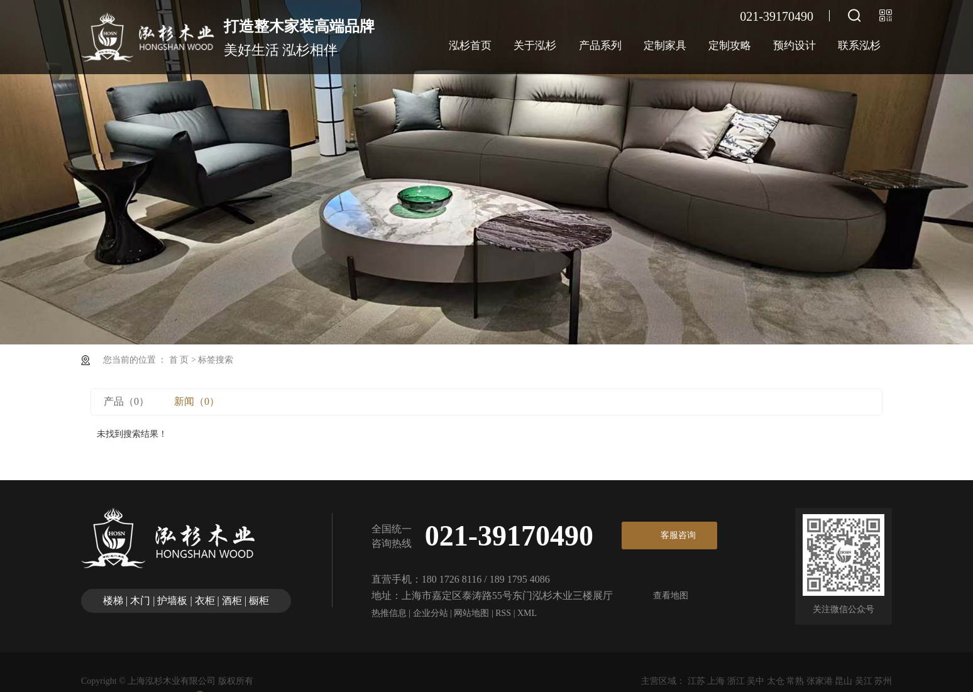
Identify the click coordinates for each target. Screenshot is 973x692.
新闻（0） (196, 401)
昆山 (843, 681)
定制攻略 (729, 46)
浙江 (736, 681)
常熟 (795, 681)
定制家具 (665, 46)
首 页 (179, 360)
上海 (716, 681)
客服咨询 (678, 535)
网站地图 (471, 613)
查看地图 (670, 595)
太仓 (775, 681)
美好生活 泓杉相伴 (299, 35)
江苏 (696, 681)
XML (527, 613)
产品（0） (126, 401)
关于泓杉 (535, 46)
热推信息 (389, 613)
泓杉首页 (470, 46)
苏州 (883, 681)
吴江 (863, 681)
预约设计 (794, 46)
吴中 (755, 681)
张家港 (819, 681)
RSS (503, 613)
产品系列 (600, 46)
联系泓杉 (859, 46)
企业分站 (430, 613)
